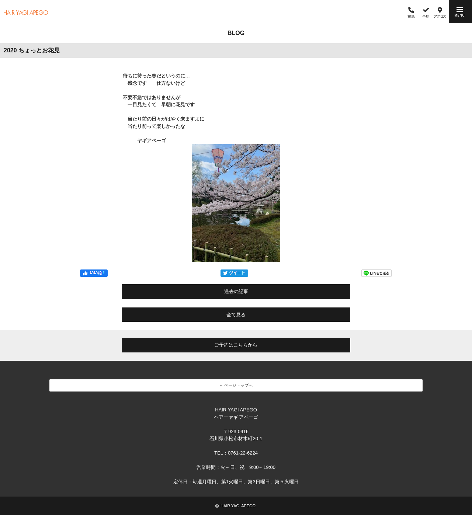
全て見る (236, 314)
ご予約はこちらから (235, 345)
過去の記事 (236, 291)
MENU (459, 12)
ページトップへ (236, 385)
